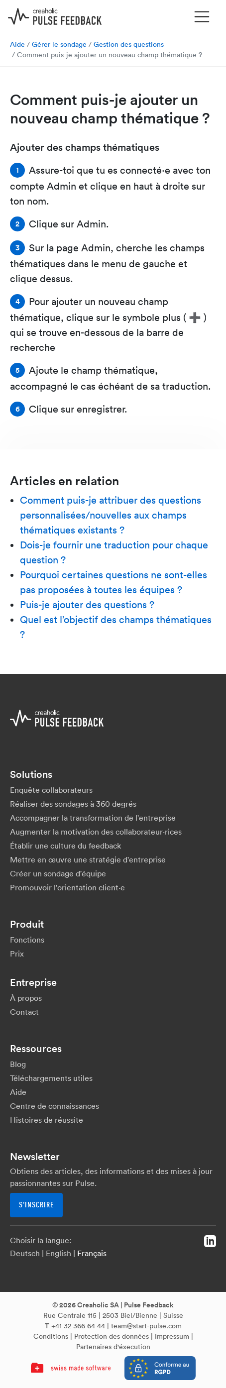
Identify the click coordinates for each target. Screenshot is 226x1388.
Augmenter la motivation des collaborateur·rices (96, 832)
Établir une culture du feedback (65, 846)
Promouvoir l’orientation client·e (67, 887)
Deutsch (25, 1253)
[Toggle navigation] (202, 16)
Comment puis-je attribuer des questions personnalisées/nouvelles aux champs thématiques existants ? (110, 515)
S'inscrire (36, 1204)
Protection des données (111, 1336)
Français (92, 1253)
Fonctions (27, 940)
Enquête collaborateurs (51, 790)
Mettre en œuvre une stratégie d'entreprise (88, 859)
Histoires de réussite (46, 1120)
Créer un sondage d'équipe (58, 873)
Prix (17, 954)
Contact (24, 1012)
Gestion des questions (129, 44)
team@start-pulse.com (146, 1325)
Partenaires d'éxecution (113, 1346)
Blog (18, 1064)
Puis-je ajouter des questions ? (87, 605)
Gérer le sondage (59, 44)
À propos (26, 998)
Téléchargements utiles (51, 1078)
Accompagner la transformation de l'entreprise (93, 818)
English (58, 1253)
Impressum (172, 1336)
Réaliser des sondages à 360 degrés (73, 804)
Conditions (50, 1336)
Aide (17, 44)
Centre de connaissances (54, 1106)
